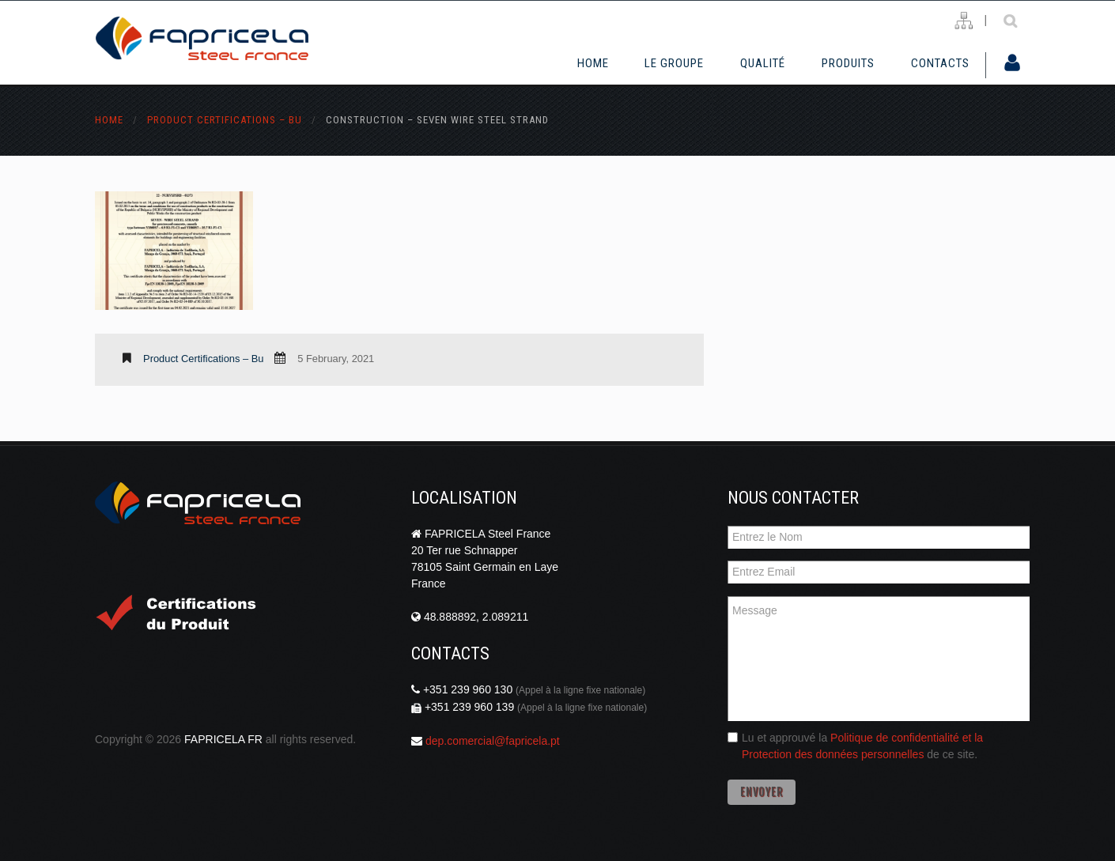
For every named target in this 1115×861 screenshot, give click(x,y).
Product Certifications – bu (224, 120)
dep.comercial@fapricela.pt (492, 740)
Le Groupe (674, 63)
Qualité (762, 63)
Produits (848, 63)
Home (593, 63)
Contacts (940, 63)
